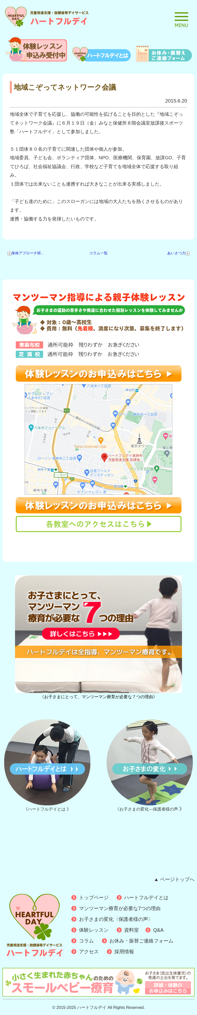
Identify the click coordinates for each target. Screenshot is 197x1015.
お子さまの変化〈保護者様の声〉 (116, 919)
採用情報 (124, 951)
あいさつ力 (178, 253)
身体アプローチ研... (25, 253)
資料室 (131, 930)
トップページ (94, 897)
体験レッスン (94, 930)
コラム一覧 (98, 253)
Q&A (158, 930)
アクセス (89, 951)
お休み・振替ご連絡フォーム (141, 940)
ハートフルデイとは (146, 897)
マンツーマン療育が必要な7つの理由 (120, 908)
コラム (86, 940)
